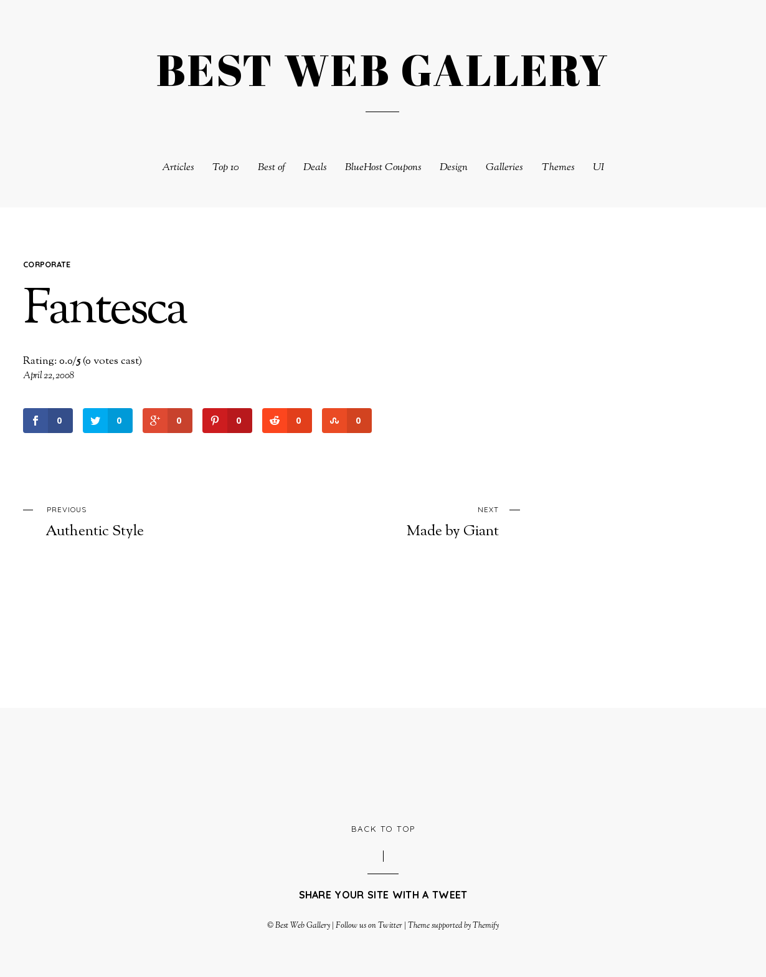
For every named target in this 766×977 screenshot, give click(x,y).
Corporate (47, 264)
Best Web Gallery (302, 926)
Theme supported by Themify (453, 926)
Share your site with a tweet (383, 895)
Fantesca (104, 310)
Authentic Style (137, 521)
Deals (315, 168)
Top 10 (225, 168)
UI (598, 168)
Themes (558, 168)
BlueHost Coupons (383, 168)
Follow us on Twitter (369, 926)
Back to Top (383, 829)
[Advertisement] (383, 764)
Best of (271, 168)
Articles (178, 168)
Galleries (504, 168)
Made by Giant (407, 521)
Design (454, 168)
